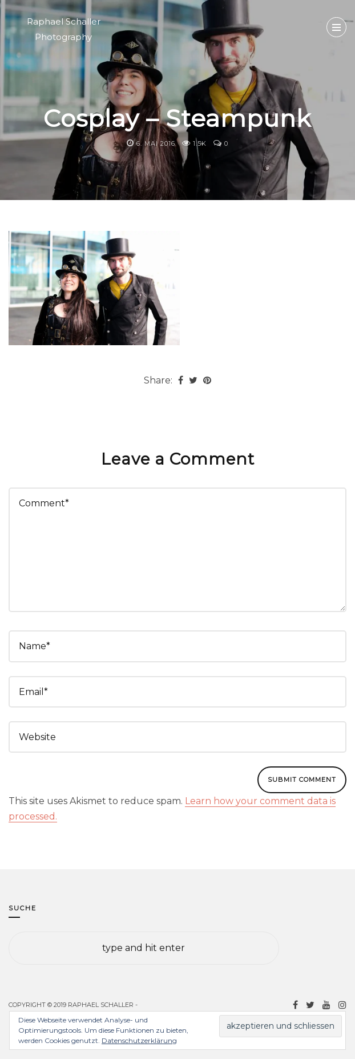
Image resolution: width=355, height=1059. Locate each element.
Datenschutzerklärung (139, 1040)
